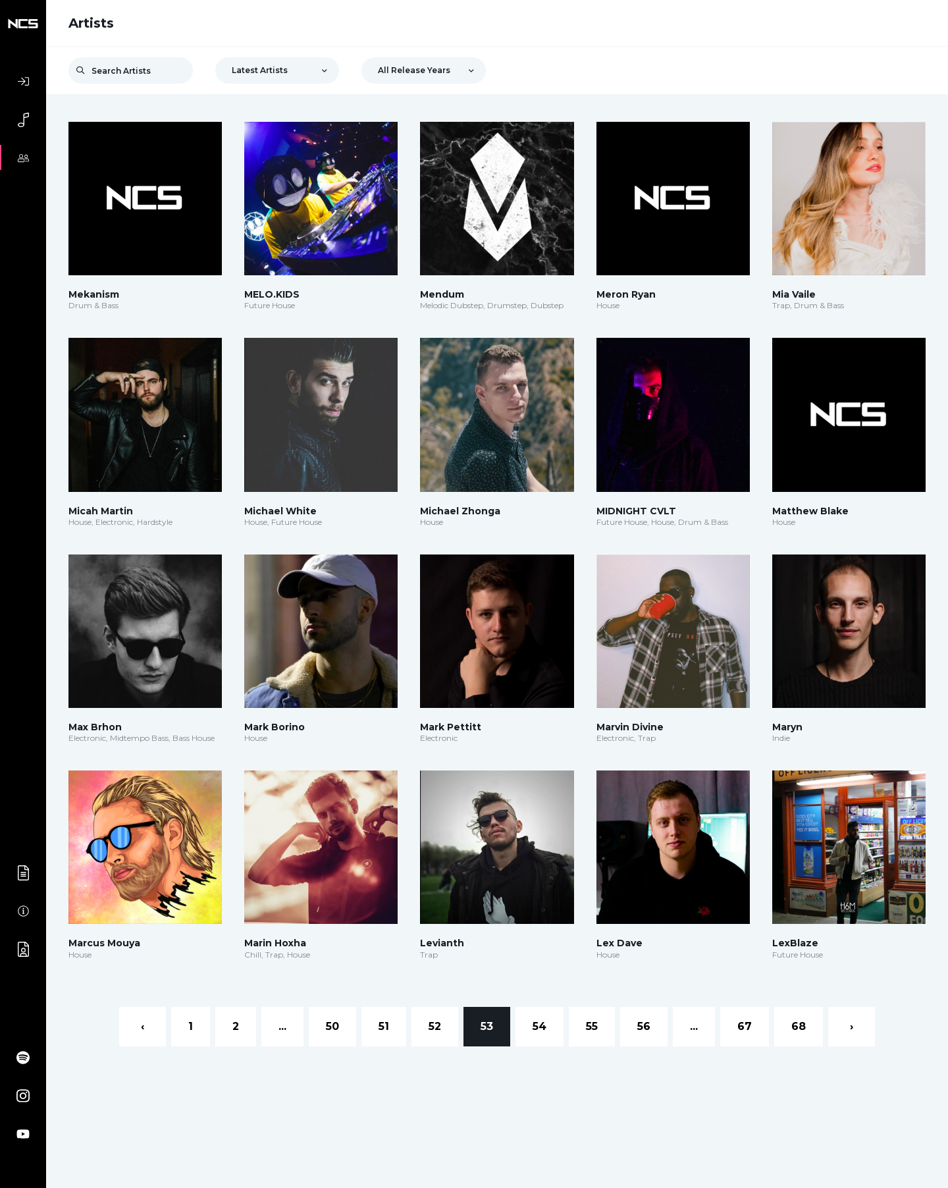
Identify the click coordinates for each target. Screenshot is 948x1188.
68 (798, 1026)
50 (332, 1026)
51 (384, 1026)
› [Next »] (851, 1026)
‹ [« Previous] (142, 1026)
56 (643, 1026)
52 (435, 1026)
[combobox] (277, 70)
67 (744, 1026)
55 (592, 1026)
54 (539, 1026)
